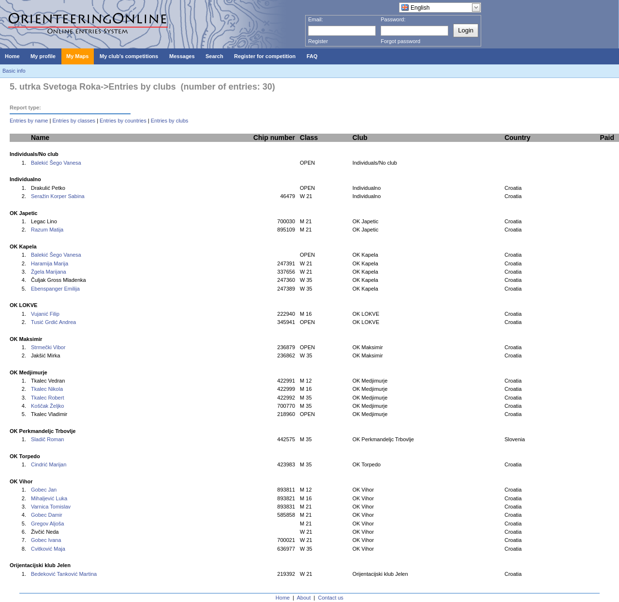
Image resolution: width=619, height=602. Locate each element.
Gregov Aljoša (47, 523)
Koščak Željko (47, 406)
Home (283, 598)
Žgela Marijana (48, 272)
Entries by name (29, 120)
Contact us (331, 598)
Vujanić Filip (45, 314)
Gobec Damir (46, 515)
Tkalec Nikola (47, 389)
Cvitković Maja (48, 549)
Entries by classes (73, 120)
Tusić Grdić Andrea (53, 322)
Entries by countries (123, 120)
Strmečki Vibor (48, 347)
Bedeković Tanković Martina (64, 574)
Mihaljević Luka (49, 498)
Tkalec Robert (47, 398)
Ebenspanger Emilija (55, 289)
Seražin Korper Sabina (58, 196)
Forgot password (400, 41)
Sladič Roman (47, 439)
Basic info (14, 71)
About (304, 598)
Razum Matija (47, 229)
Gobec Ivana (46, 540)
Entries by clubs (170, 120)
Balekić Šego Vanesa (56, 163)
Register (318, 41)
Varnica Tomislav (51, 506)
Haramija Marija (49, 263)
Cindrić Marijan (48, 464)
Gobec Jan (44, 490)
